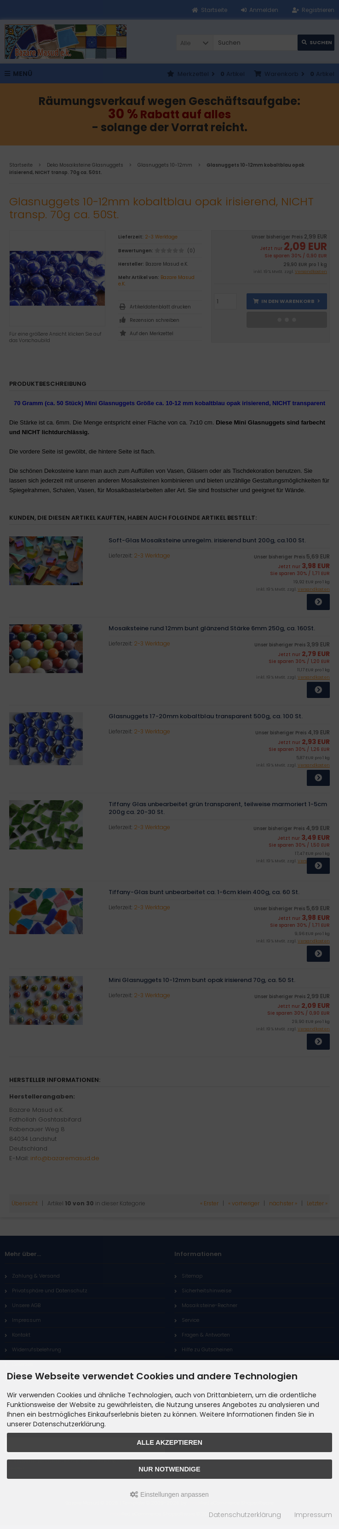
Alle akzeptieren (169, 1442)
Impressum (313, 1514)
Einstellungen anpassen (169, 1494)
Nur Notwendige (169, 1469)
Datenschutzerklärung (245, 1514)
